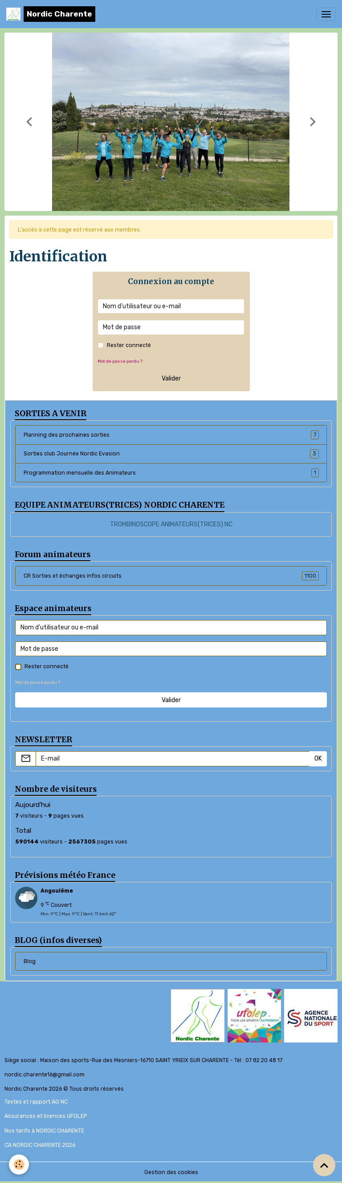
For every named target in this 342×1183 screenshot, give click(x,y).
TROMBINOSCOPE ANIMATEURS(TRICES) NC (171, 524)
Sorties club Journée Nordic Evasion (171, 453)
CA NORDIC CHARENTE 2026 (39, 1145)
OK (318, 758)
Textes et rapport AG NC (36, 1102)
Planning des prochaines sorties (171, 434)
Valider (171, 378)
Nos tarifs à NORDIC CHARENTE (44, 1131)
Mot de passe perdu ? (120, 361)
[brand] (50, 14)
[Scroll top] (324, 1165)
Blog (30, 961)
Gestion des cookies (171, 1172)
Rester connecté (129, 345)
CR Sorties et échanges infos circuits (171, 575)
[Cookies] (19, 1164)
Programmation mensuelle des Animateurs (171, 472)
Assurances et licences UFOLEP (45, 1116)
